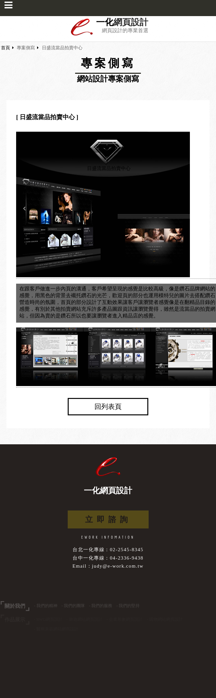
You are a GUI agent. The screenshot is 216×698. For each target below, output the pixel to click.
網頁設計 (130, 22)
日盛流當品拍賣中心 (62, 47)
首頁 (5, 47)
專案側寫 (26, 47)
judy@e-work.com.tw (117, 566)
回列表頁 (108, 406)
